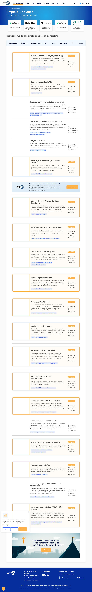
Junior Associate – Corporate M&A (44, 421)
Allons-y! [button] (46, 550)
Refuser (14, 529)
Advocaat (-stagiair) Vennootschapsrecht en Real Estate (46, 484)
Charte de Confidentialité (47, 588)
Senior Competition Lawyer (42, 326)
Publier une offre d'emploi (31, 575)
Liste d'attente (72, 187)
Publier (28, 3)
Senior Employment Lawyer (42, 278)
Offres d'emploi (18, 3)
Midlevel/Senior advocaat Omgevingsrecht (41, 377)
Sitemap (56, 588)
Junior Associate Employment (43, 251)
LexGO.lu (70, 588)
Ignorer (6, 529)
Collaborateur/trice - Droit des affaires (46, 227)
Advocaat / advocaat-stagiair (43, 350)
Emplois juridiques (15, 8)
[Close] (28, 512)
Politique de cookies (23, 588)
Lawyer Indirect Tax (37, 141)
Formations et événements (51, 3)
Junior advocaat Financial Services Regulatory (45, 202)
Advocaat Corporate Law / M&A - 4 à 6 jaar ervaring (46, 508)
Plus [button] (64, 3)
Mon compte (85, 3)
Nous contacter (62, 588)
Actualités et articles (30, 578)
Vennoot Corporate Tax (40, 465)
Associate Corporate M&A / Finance (45, 401)
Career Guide (36, 3)
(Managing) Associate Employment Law (46, 121)
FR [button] (75, 3)
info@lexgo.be (46, 571)
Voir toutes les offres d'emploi (30, 572)
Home (7, 8)
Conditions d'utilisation (35, 588)
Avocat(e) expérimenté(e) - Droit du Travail (45, 161)
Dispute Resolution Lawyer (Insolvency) (47, 56)
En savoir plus (6, 525)
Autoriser (22, 529)
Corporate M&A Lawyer (40, 302)
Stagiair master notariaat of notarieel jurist (47, 102)
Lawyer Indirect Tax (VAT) (41, 82)
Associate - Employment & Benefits (45, 442)
